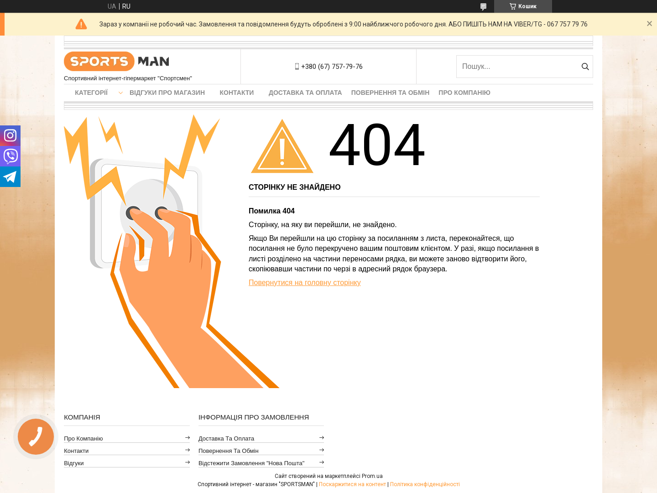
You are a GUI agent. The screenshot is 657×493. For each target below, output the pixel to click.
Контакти (237, 92)
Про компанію (464, 92)
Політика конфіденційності (425, 484)
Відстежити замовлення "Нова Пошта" (251, 463)
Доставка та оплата (305, 92)
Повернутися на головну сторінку (305, 282)
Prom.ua (372, 476)
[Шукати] (585, 66)
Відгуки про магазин (167, 92)
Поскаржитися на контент (352, 484)
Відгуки (73, 463)
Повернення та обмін (390, 92)
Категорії (91, 92)
